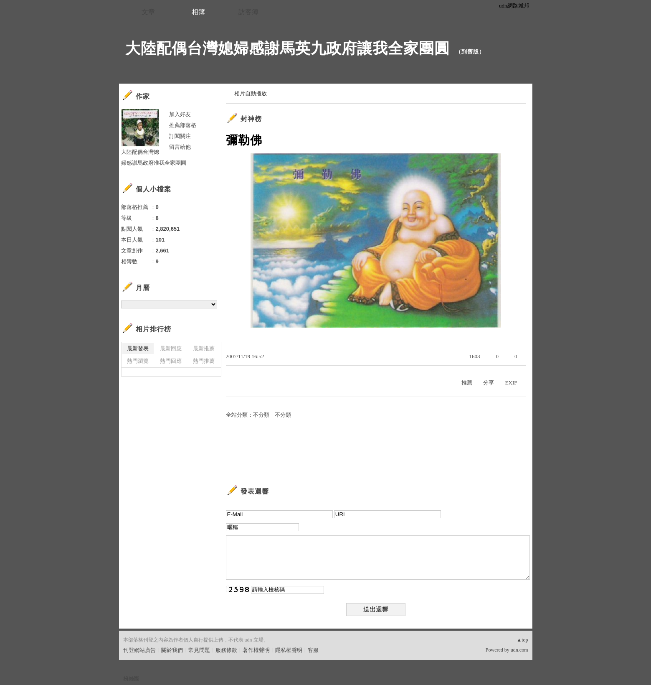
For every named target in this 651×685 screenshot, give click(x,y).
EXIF (511, 382)
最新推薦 (204, 348)
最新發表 (138, 348)
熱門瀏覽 (138, 361)
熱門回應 (171, 361)
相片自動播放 (250, 93)
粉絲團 (131, 678)
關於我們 (172, 650)
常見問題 (199, 650)
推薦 (466, 382)
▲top (522, 640)
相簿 (198, 11)
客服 (313, 650)
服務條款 (226, 650)
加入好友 (180, 114)
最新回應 (171, 348)
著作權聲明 (256, 650)
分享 (488, 382)
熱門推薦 (204, 361)
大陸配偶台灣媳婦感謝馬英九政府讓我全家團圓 (287, 48)
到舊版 (470, 51)
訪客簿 (248, 11)
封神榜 (251, 118)
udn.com (519, 650)
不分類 (261, 415)
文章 (148, 11)
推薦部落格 (182, 125)
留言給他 (180, 147)
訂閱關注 (180, 136)
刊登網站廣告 (139, 650)
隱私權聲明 (288, 650)
